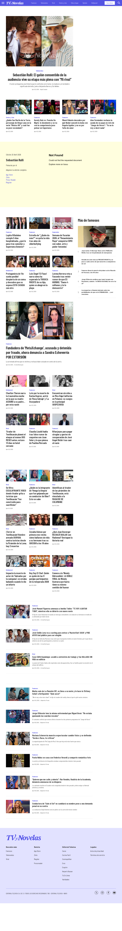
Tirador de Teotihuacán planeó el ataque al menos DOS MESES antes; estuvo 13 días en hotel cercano (16, 438)
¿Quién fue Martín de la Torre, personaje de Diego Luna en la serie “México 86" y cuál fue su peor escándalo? (18, 124)
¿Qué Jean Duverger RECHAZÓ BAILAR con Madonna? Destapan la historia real (62, 536)
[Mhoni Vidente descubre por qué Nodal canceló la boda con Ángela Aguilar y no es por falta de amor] (75, 107)
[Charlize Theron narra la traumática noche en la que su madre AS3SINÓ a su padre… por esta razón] (16, 381)
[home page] (15, 3)
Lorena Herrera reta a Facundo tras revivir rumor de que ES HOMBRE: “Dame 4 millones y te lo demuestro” (62, 280)
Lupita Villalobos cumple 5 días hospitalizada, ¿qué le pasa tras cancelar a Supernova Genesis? (16, 241)
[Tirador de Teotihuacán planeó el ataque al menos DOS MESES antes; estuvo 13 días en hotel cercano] (16, 419)
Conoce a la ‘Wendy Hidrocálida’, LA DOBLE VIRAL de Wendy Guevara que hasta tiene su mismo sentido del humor (62, 580)
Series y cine (63, 3)
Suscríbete (110, 3)
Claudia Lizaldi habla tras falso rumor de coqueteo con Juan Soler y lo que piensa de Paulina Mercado (38, 437)
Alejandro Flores (45, 700)
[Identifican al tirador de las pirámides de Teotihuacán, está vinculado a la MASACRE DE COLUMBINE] (62, 475)
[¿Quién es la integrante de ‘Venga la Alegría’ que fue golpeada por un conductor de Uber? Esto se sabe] (39, 475)
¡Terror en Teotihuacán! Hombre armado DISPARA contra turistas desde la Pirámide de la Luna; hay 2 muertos (16, 539)
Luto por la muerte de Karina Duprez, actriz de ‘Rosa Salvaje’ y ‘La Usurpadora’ (39, 397)
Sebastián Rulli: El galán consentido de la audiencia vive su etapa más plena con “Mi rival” (39, 76)
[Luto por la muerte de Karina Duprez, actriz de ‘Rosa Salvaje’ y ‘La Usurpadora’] (39, 381)
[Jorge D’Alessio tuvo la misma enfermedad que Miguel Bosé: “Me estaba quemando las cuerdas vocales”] (18, 716)
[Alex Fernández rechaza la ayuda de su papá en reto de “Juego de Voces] (103, 107)
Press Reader (11, 179)
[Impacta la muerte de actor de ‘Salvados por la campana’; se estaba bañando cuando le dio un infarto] (16, 561)
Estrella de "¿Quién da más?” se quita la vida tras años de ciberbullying (39, 239)
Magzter (9, 182)
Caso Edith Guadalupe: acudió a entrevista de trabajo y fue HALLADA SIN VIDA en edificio (62, 658)
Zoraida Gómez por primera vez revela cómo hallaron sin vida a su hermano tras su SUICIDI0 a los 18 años (39, 537)
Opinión (85, 3)
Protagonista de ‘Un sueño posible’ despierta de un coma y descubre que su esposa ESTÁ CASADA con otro (16, 280)
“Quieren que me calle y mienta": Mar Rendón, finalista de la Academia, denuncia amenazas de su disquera (61, 780)
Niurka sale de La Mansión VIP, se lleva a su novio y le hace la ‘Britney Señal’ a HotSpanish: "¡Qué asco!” (61, 692)
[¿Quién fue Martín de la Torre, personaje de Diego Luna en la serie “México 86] (19, 107)
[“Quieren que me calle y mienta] (18, 782)
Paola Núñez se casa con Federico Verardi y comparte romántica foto (61, 757)
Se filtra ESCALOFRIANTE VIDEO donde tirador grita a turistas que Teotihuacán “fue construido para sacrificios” (16, 496)
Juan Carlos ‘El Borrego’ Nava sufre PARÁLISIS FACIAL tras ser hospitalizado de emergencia (96, 252)
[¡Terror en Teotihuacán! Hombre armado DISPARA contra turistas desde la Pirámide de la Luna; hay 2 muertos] (16, 520)
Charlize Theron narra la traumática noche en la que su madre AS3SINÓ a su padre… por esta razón (15, 399)
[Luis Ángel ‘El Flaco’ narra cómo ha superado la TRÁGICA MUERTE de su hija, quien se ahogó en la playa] (39, 261)
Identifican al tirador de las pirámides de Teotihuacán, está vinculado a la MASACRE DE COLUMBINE (61, 494)
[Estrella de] (39, 223)
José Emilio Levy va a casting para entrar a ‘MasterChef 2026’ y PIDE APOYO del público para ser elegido (61, 634)
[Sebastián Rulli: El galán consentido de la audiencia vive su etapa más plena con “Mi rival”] (39, 41)
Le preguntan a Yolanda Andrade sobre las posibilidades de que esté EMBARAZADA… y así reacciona (97, 292)
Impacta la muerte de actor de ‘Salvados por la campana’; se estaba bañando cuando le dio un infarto (16, 579)
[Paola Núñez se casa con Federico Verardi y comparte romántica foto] (18, 760)
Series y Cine (10, 117)
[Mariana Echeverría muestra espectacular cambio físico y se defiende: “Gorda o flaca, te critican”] (18, 738)
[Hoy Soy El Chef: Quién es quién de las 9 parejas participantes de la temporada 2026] (39, 561)
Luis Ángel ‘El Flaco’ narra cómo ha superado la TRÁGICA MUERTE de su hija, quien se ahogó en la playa (38, 280)
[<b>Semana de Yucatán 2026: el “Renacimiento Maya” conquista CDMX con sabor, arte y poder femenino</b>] (62, 223)
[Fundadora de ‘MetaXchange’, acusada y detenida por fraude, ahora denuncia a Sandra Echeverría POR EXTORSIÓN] (39, 320)
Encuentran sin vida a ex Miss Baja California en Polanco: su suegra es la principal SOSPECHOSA (62, 399)
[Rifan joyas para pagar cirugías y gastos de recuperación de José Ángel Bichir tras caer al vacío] (62, 419)
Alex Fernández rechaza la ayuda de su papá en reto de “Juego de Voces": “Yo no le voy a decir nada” (102, 124)
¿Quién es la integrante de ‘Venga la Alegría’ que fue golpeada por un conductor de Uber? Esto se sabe (39, 493)
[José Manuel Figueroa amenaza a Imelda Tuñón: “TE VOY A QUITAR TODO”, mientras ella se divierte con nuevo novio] (18, 611)
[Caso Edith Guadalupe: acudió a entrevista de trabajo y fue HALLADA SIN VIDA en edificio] (18, 660)
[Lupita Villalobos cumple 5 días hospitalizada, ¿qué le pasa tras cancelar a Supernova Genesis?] (16, 223)
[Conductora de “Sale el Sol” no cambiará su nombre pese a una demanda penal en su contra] (18, 806)
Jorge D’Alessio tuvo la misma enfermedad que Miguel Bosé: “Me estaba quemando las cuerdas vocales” (62, 714)
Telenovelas (44, 3)
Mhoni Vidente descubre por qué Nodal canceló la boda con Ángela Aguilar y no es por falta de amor (75, 124)
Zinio (8, 177)
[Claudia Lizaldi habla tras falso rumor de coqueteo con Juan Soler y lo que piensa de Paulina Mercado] (39, 419)
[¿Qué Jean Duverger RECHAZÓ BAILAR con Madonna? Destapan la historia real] (62, 520)
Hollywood (94, 3)
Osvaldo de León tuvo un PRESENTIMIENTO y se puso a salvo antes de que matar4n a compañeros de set (98, 262)
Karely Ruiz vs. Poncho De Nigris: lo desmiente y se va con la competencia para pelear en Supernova (45, 124)
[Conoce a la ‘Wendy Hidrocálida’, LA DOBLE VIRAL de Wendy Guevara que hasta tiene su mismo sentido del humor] (62, 561)
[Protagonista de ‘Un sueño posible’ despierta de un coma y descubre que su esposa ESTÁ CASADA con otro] (16, 261)
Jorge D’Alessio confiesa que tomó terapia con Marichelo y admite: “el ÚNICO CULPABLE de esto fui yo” (98, 281)
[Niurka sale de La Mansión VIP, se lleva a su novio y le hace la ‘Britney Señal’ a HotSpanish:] (18, 694)
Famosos (34, 3)
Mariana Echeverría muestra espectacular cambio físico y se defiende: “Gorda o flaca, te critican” (62, 736)
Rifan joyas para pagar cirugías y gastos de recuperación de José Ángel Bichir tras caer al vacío (62, 437)
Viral (53, 3)
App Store (9, 174)
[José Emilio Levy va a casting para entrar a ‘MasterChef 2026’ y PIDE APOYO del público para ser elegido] (18, 635)
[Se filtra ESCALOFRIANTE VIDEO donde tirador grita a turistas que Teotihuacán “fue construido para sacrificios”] (16, 475)
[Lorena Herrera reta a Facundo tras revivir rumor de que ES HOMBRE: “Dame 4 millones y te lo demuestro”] (62, 261)
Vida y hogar (74, 3)
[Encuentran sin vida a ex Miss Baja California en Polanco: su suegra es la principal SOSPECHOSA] (62, 381)
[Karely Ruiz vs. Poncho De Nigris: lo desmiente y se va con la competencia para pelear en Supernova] (47, 107)
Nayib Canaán (43, 89)
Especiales (55, 232)
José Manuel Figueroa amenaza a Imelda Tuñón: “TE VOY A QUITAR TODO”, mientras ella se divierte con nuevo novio (59, 609)
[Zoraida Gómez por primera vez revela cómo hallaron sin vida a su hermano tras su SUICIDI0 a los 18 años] (39, 520)
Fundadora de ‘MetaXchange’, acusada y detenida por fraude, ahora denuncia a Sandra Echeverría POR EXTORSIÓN (38, 352)
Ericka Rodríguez (18, 364)
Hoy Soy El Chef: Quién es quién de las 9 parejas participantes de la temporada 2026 (39, 577)
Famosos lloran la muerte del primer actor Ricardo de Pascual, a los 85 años (98, 271)
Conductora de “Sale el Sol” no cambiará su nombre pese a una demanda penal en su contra (62, 805)
